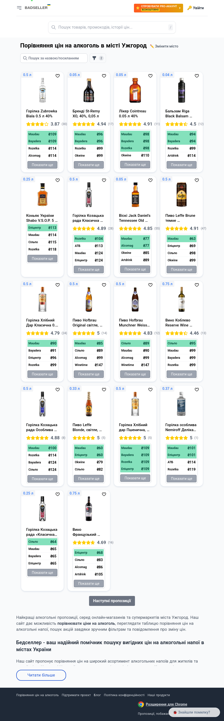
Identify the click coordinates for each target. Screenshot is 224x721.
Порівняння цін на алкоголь (37, 695)
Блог (97, 695)
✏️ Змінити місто (164, 46)
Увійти (195, 8)
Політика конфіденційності (124, 695)
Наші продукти (159, 695)
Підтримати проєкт (76, 695)
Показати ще (42, 165)
